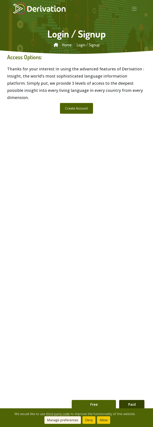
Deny (89, 420)
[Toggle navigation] (134, 9)
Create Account (76, 108)
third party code (58, 414)
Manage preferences (62, 420)
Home (63, 44)
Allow (104, 420)
